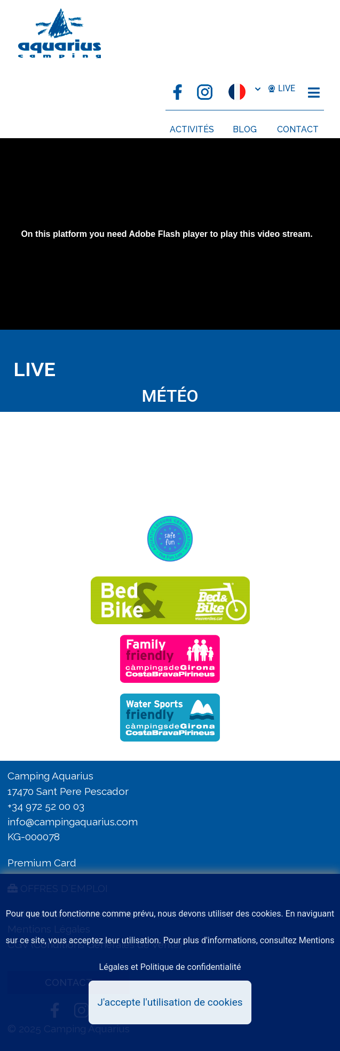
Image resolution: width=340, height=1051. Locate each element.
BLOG (245, 129)
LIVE (281, 88)
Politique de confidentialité (190, 967)
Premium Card (41, 863)
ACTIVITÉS (192, 129)
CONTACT (298, 129)
